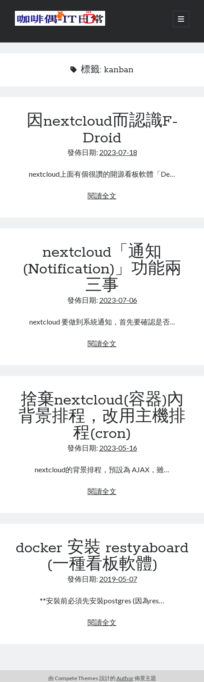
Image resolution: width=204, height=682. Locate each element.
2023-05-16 (118, 447)
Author (125, 678)
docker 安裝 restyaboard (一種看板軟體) (102, 556)
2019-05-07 (118, 578)
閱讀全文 (102, 195)
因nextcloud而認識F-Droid (102, 130)
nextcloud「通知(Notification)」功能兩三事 (102, 269)
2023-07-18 (118, 152)
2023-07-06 (118, 300)
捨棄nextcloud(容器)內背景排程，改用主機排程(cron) (102, 417)
